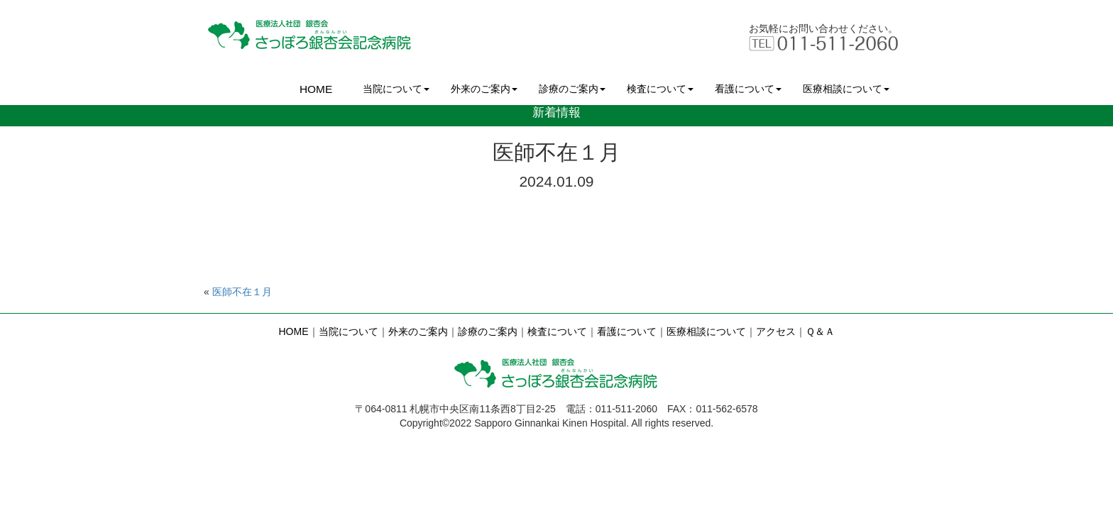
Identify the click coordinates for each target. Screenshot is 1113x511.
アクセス (776, 331)
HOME (316, 89)
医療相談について (846, 88)
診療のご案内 (572, 88)
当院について (396, 88)
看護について (748, 88)
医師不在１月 (242, 291)
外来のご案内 (484, 88)
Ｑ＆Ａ (820, 331)
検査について (660, 88)
